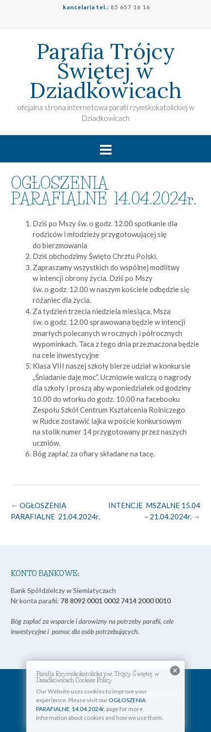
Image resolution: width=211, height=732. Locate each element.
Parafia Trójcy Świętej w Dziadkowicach (106, 70)
